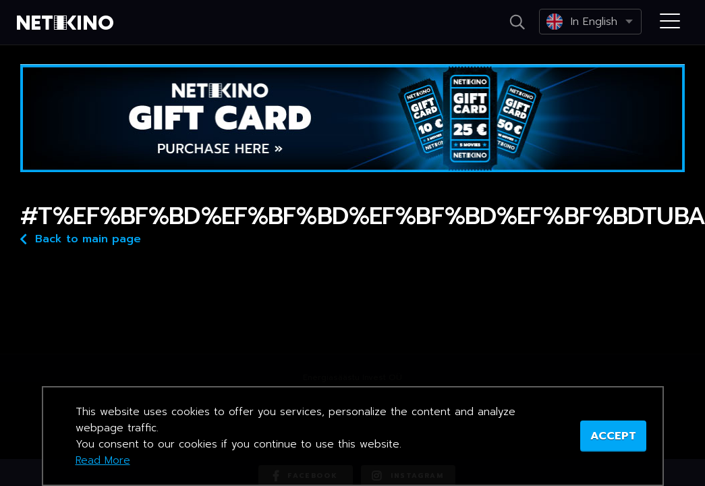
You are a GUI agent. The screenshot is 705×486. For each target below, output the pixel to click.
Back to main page (80, 238)
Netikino (67, 23)
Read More (103, 460)
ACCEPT (613, 436)
